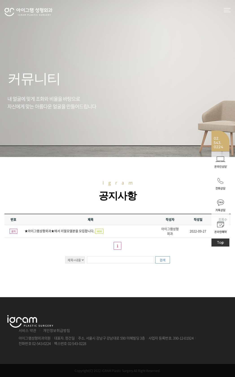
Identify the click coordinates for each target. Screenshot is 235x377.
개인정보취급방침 (56, 330)
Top (220, 242)
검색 (162, 260)
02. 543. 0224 (218, 142)
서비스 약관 (27, 330)
